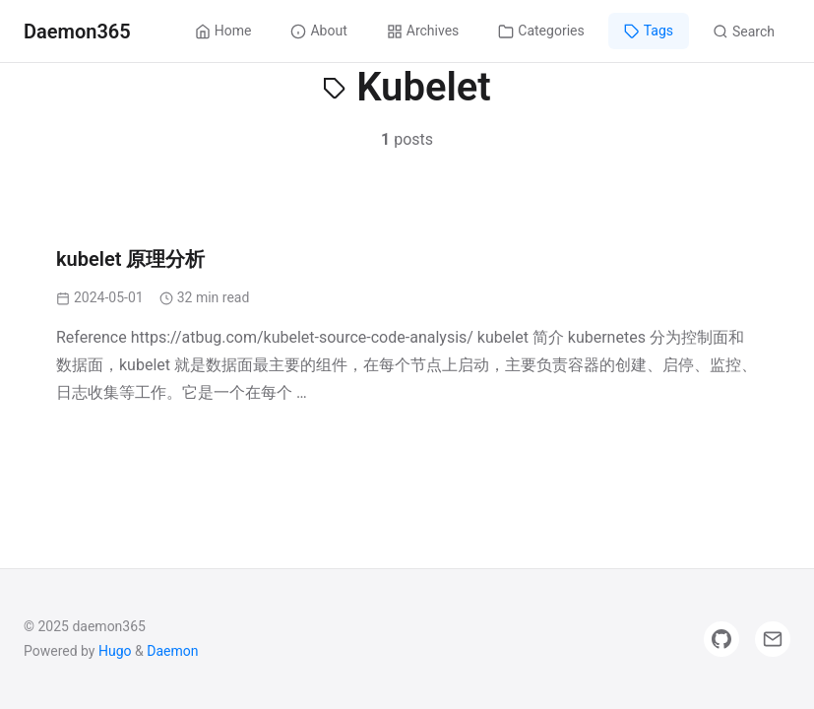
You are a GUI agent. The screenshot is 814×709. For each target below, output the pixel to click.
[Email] (772, 639)
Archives (423, 31)
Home (223, 31)
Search (744, 31)
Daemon (172, 651)
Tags (648, 31)
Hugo (115, 651)
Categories (541, 31)
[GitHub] (721, 639)
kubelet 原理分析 (130, 259)
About (318, 31)
